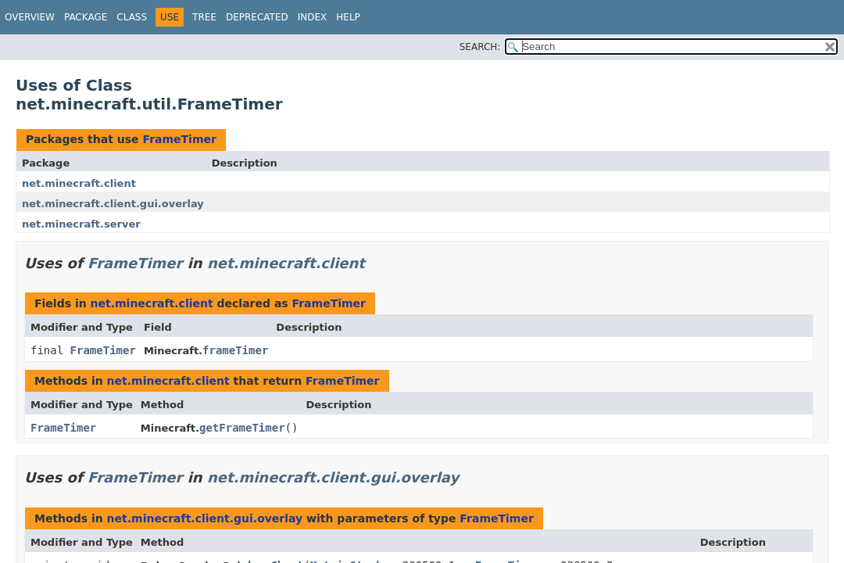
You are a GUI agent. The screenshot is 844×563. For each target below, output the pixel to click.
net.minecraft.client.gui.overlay (113, 204)
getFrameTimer (242, 427)
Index (312, 17)
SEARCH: (480, 46)
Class (131, 17)
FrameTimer (179, 139)
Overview (30, 17)
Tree (204, 17)
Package (85, 17)
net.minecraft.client (79, 183)
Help (348, 17)
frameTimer (235, 350)
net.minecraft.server (81, 224)
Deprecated (257, 17)
